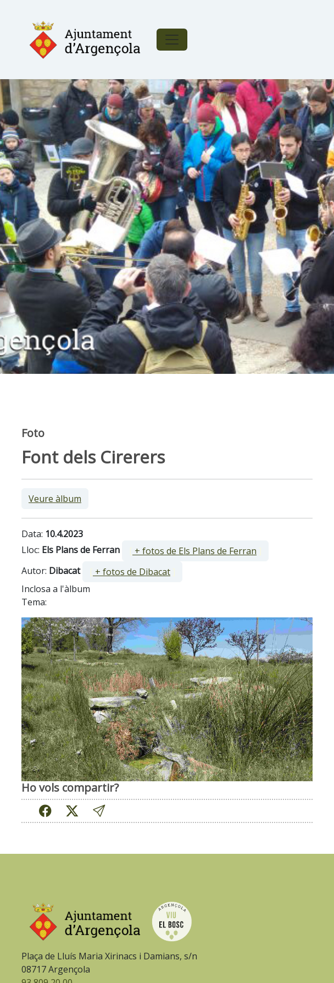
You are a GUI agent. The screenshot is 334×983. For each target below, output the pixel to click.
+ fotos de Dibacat (131, 572)
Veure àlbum (55, 499)
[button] (99, 810)
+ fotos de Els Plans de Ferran (194, 551)
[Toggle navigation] (172, 40)
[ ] (195, 551)
